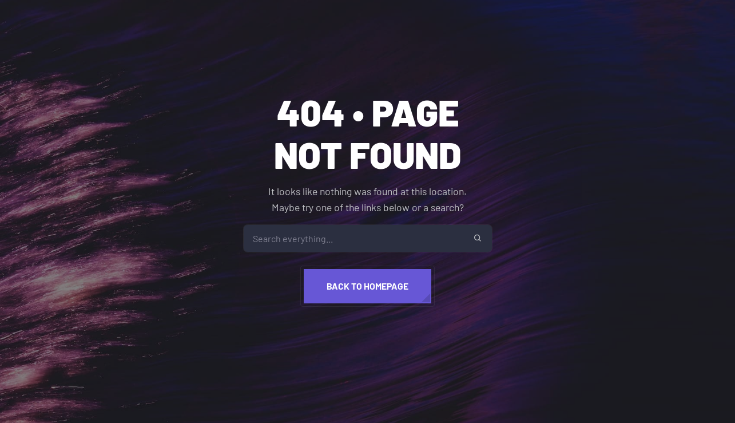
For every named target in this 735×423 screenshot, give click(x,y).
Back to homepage (367, 285)
